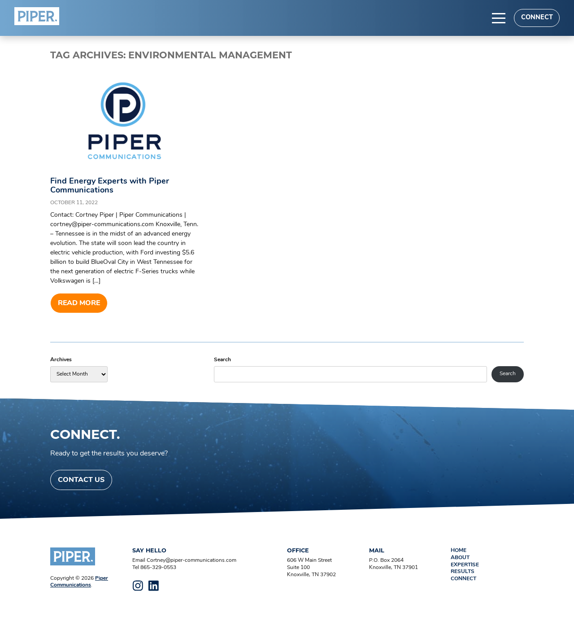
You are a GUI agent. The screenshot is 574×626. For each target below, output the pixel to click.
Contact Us (81, 480)
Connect (537, 17)
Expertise (465, 565)
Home (458, 550)
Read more (79, 303)
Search (222, 360)
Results (462, 571)
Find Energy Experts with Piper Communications (109, 186)
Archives (61, 360)
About (460, 557)
